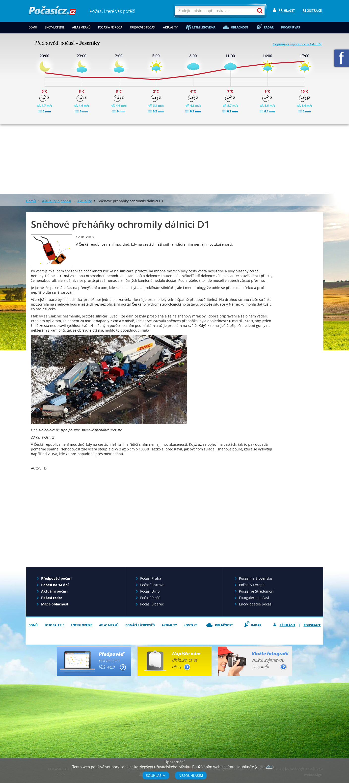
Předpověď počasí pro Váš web (94, 661)
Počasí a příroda (110, 27)
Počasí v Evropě (252, 584)
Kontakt (190, 625)
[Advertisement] (174, 159)
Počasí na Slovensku (255, 578)
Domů (32, 27)
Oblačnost (239, 27)
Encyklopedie (54, 27)
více (269, 766)
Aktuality (170, 27)
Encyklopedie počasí (255, 604)
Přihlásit (287, 10)
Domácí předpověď (140, 625)
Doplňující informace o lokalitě (297, 44)
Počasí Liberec (152, 604)
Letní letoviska (203, 27)
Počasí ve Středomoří (256, 591)
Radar (268, 27)
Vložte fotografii (255, 661)
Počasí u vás (290, 27)
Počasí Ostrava (152, 584)
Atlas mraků (81, 27)
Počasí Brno (150, 591)
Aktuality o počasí (56, 201)
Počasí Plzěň (150, 597)
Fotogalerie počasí (254, 597)
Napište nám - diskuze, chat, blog (174, 661)
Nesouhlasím (191, 775)
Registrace (312, 10)
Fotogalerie (54, 625)
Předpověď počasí (142, 27)
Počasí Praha (150, 578)
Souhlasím (156, 775)
